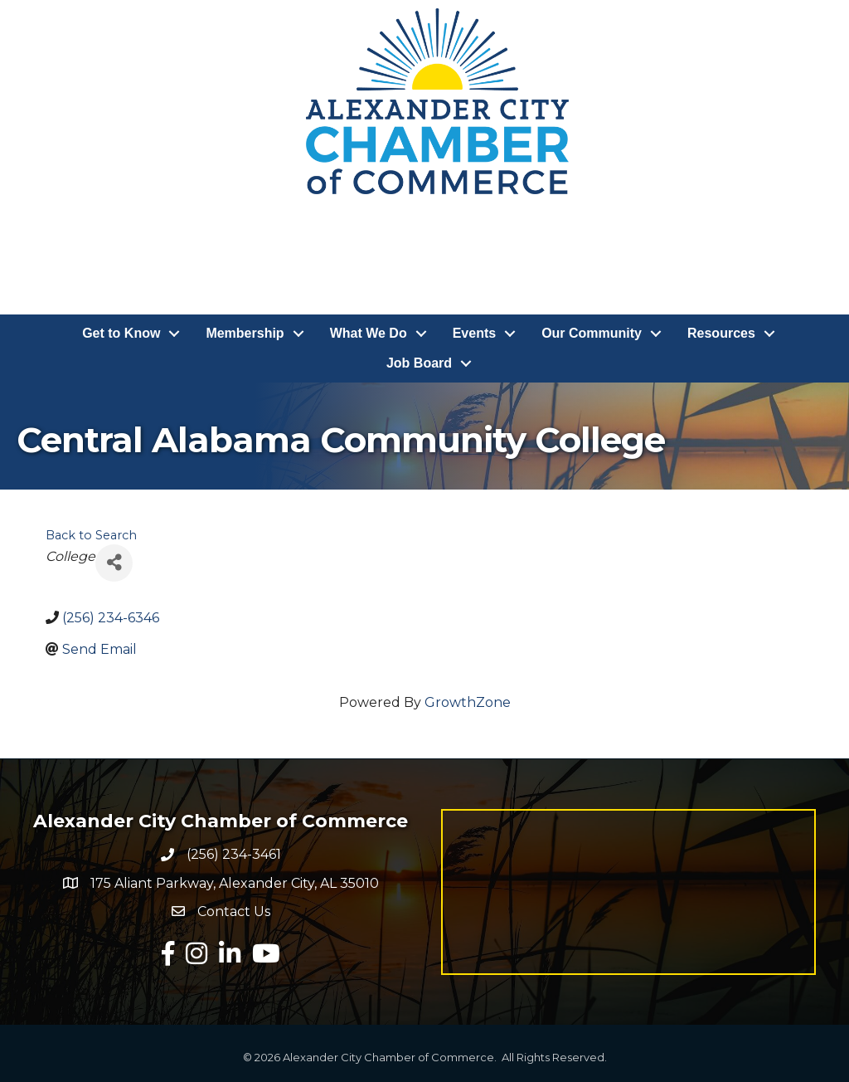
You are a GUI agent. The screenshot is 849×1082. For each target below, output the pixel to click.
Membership (245, 333)
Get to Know (121, 333)
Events (474, 333)
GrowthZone (467, 702)
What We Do (368, 333)
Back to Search (91, 535)
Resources (721, 333)
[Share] (114, 563)
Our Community (591, 333)
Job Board (419, 363)
